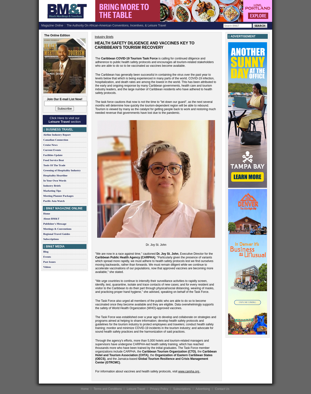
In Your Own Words (54, 180)
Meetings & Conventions (57, 228)
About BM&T (51, 218)
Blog (45, 251)
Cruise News (50, 144)
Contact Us (222, 389)
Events (47, 256)
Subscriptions (51, 239)
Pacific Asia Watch (54, 200)
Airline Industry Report (56, 134)
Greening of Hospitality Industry (62, 170)
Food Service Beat (53, 160)
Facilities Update (52, 155)
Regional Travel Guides (56, 233)
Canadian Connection (55, 139)
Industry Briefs (52, 185)
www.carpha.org (188, 371)
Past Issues (49, 261)
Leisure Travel (136, 389)
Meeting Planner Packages (58, 195)
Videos (47, 266)
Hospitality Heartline (55, 175)
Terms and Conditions (108, 389)
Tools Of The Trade (54, 165)
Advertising (203, 389)
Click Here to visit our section (65, 119)
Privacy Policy (159, 389)
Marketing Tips (52, 190)
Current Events (52, 149)
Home (46, 213)
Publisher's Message (54, 223)
